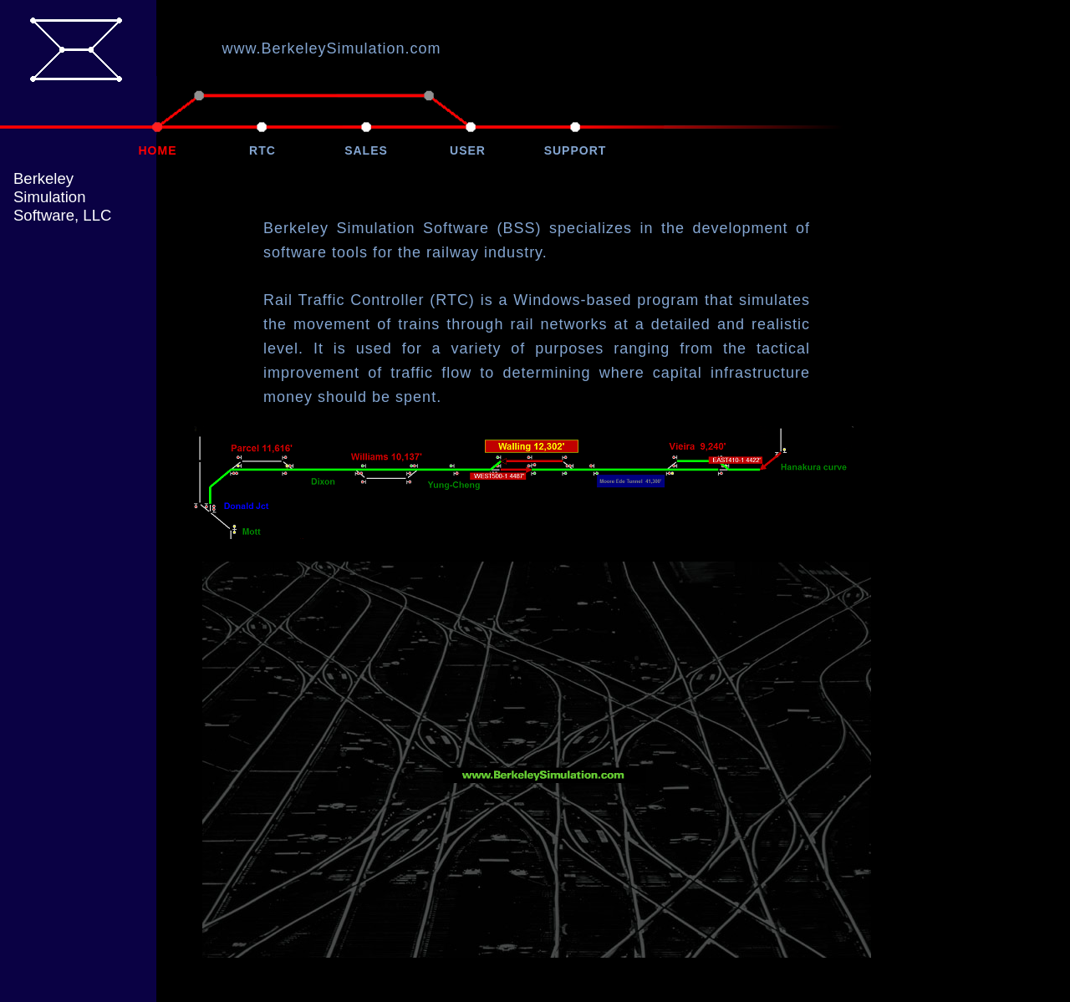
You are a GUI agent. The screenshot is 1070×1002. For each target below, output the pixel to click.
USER (468, 150)
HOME (158, 150)
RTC (262, 150)
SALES (366, 150)
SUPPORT (575, 150)
